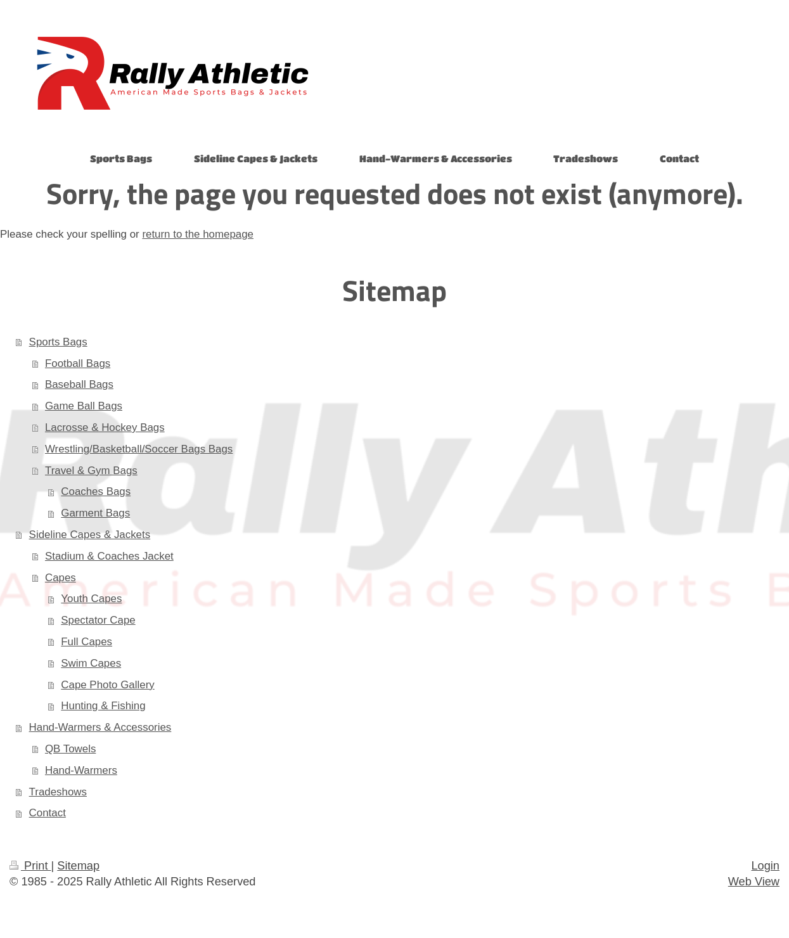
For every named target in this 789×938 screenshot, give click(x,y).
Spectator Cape (98, 620)
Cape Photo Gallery (107, 685)
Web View (753, 881)
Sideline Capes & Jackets (90, 535)
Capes (60, 578)
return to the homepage (197, 234)
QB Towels (70, 749)
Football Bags (77, 363)
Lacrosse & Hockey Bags (105, 427)
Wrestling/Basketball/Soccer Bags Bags (139, 449)
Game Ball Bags (83, 406)
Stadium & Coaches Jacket (109, 556)
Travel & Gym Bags (91, 471)
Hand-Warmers (81, 770)
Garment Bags (95, 513)
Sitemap (78, 865)
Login (765, 865)
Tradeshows (58, 792)
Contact (47, 813)
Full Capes (86, 642)
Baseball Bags (79, 384)
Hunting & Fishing (103, 706)
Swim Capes (91, 663)
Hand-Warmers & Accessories (100, 727)
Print (30, 865)
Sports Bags (58, 342)
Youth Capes (91, 599)
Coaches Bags (96, 491)
